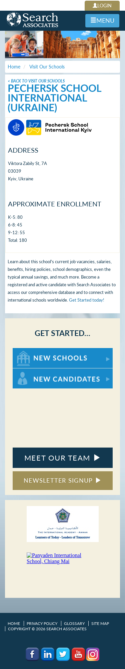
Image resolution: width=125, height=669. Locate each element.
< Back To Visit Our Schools (36, 80)
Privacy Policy (42, 623)
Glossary (74, 623)
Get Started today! (86, 300)
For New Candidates (33, 371)
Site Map (100, 623)
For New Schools (30, 351)
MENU (102, 20)
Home (14, 623)
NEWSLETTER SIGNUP (62, 480)
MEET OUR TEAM (62, 457)
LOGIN (102, 5)
